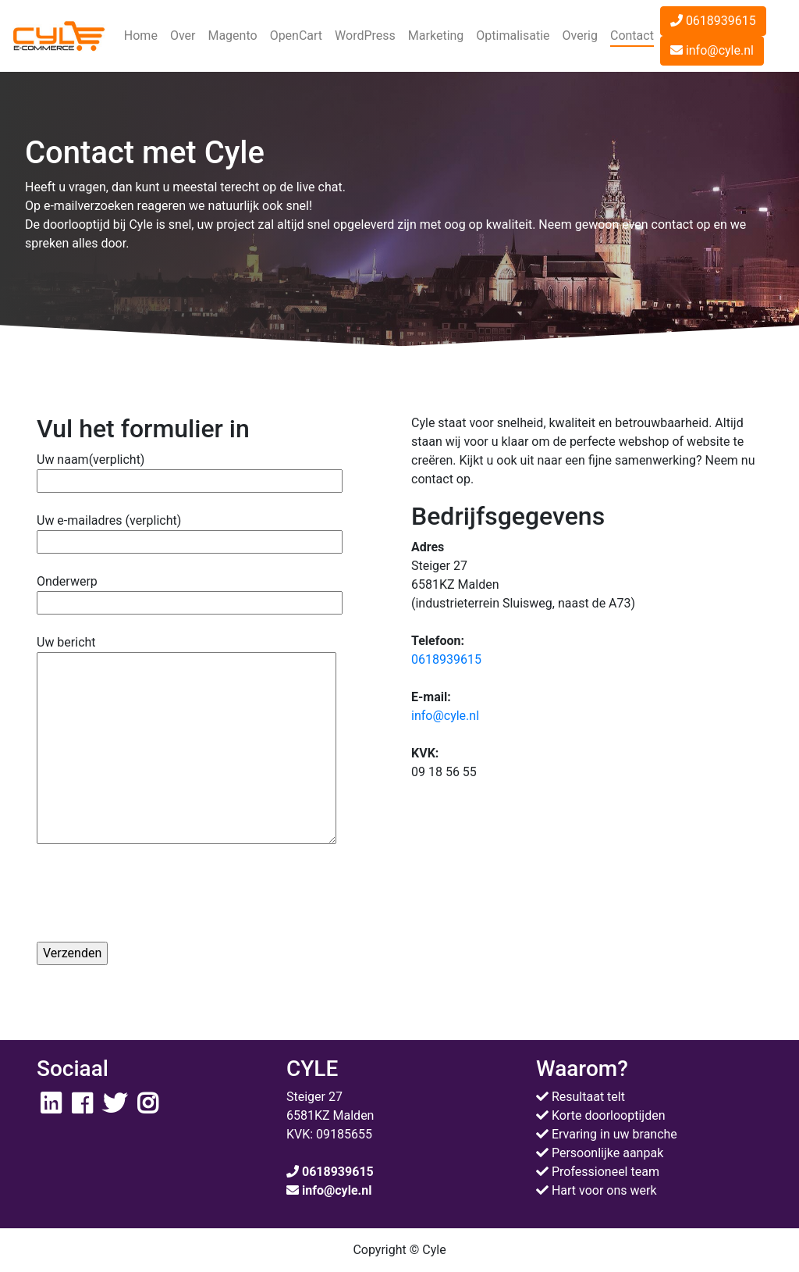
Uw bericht (186, 741)
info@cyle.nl (712, 50)
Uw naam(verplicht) (190, 470)
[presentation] (155, 898)
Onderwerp (190, 592)
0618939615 (713, 20)
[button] (183, 36)
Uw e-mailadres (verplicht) (190, 531)
